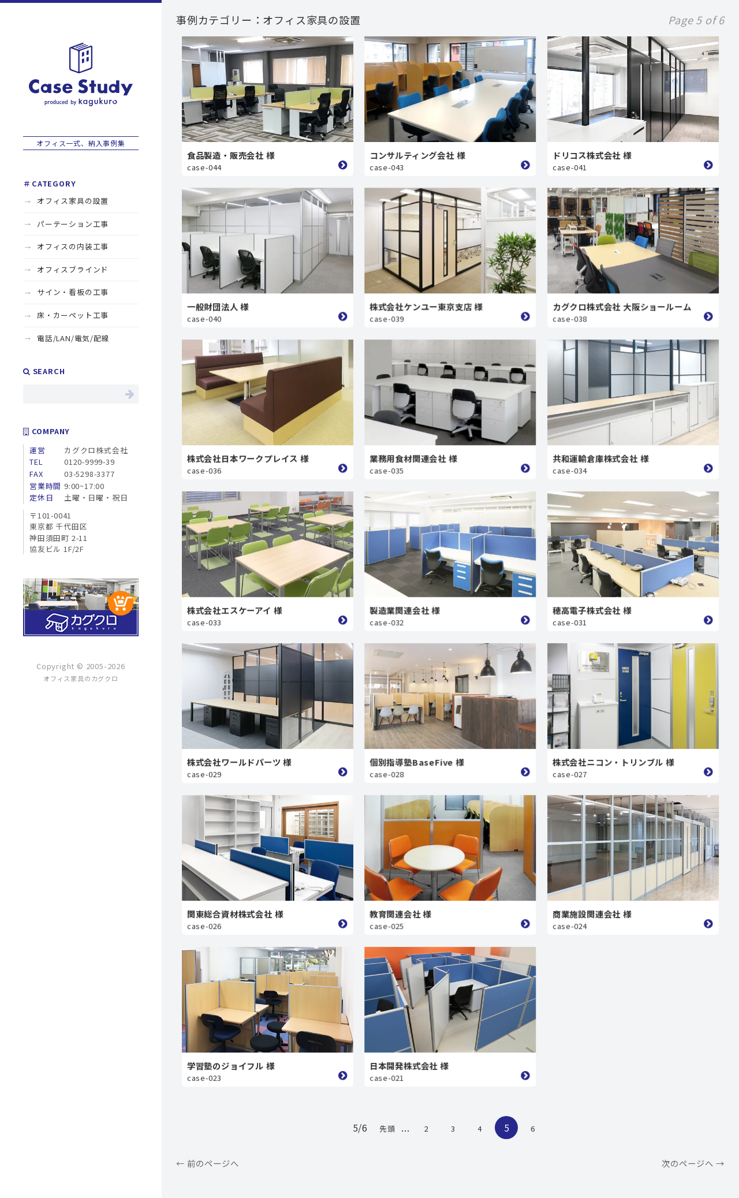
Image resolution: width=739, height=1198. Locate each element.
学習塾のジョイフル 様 (231, 1065)
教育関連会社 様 (400, 914)
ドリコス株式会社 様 (592, 155)
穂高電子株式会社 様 (592, 610)
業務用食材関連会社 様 (413, 458)
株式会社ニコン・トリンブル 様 (613, 762)
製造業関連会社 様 (405, 610)
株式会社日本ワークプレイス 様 (248, 458)
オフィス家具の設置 (73, 200)
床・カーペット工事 (73, 314)
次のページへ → (693, 1163)
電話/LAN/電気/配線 (73, 338)
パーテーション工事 (73, 223)
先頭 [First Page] (387, 1128)
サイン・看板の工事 (73, 291)
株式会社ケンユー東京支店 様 (426, 306)
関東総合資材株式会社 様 (235, 914)
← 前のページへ (207, 1163)
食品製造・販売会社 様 (231, 155)
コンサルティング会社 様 (417, 155)
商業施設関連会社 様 (592, 914)
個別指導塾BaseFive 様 (417, 762)
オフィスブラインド (73, 269)
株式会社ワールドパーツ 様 (239, 762)
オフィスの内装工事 (73, 246)
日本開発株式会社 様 (409, 1065)
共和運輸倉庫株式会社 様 (601, 458)
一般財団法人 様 (218, 306)
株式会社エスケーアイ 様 (234, 610)
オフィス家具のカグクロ (80, 678)
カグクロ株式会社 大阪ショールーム (622, 306)
